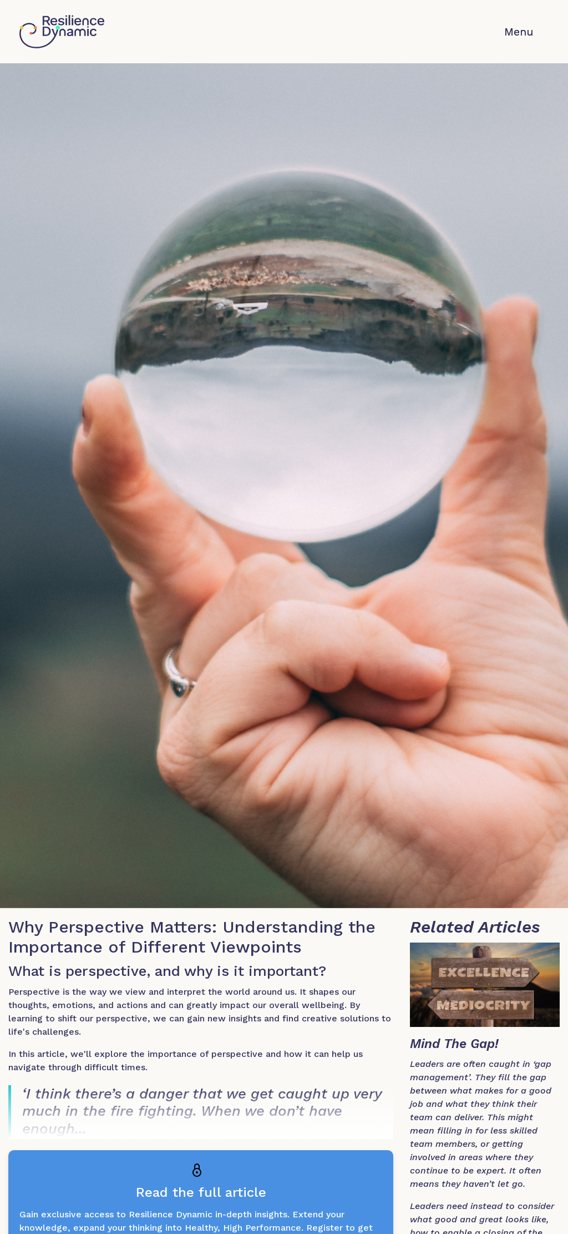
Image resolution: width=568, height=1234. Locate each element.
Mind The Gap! (454, 1043)
